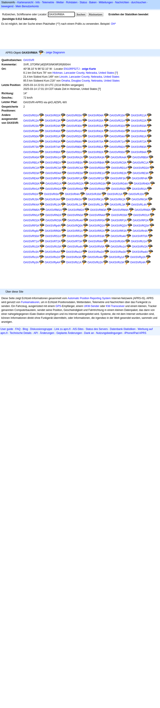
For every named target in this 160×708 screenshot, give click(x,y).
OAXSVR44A (138, 131)
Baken (93, 2)
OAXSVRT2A (53, 241)
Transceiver (117, 306)
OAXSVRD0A (97, 167)
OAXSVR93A (117, 152)
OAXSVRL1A (74, 204)
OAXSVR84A (31, 152)
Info (38, 2)
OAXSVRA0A (31, 157)
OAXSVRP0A (97, 220)
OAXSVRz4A (138, 262)
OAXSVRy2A (138, 257)
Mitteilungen (106, 2)
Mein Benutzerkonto (27, 6)
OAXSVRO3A (53, 220)
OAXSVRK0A (74, 199)
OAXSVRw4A (140, 251)
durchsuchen (138, 2)
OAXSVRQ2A (119, 225)
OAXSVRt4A (95, 241)
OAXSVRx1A (31, 257)
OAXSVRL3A (117, 204)
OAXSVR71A (117, 141)
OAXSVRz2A (95, 262)
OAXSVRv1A (118, 246)
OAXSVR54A (117, 136)
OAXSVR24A (52, 125)
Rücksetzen (95, 14)
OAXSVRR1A (75, 230)
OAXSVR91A (74, 152)
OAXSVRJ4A (52, 199)
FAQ (17, 329)
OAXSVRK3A (139, 199)
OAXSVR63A (52, 141)
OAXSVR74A (52, 146)
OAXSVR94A (138, 152)
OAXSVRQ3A (141, 225)
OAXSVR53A (95, 136)
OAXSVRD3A (31, 173)
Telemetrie (48, 2)
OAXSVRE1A (97, 173)
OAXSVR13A (52, 120)
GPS (58, 306)
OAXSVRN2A (53, 215)
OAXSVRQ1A (97, 225)
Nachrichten (122, 2)
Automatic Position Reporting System (89, 298)
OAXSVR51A (52, 136)
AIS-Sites (78, 329)
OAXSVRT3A (74, 241)
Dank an (89, 333)
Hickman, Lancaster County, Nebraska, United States (83, 72)
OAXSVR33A (138, 125)
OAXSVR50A (31, 136)
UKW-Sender (91, 306)
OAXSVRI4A (72, 194)
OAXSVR (28, 60)
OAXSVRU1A (139, 241)
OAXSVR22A (138, 120)
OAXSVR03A (74, 115)
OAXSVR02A (52, 115)
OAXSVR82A (117, 146)
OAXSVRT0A (140, 236)
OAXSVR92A (95, 152)
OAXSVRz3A (116, 262)
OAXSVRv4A (52, 251)
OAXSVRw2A (96, 251)
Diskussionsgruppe (41, 329)
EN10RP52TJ (72, 68)
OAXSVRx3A (74, 257)
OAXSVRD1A (119, 167)
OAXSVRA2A (75, 157)
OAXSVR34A (31, 131)
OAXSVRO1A (141, 215)
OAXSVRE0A (75, 173)
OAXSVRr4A (140, 230)
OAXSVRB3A (75, 162)
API (36, 333)
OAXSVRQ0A (75, 225)
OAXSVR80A (74, 146)
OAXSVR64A (74, 141)
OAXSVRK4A (31, 204)
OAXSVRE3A (141, 173)
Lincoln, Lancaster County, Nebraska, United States (89, 76)
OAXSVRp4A (53, 225)
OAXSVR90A (52, 152)
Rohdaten (71, 2)
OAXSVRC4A (75, 167)
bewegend (7, 6)
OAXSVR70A (95, 141)
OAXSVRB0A (140, 157)
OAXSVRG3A (98, 183)
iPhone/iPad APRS (135, 333)
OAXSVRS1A (53, 236)
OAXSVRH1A (31, 188)
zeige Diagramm (55, 52)
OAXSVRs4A (118, 236)
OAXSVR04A (95, 115)
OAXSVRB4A (97, 162)
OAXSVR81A (95, 146)
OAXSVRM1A (54, 209)
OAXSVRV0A (96, 246)
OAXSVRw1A (74, 251)
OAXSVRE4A (31, 178)
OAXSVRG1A (53, 183)
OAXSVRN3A (75, 215)
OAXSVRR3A (119, 230)
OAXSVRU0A (117, 241)
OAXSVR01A (31, 115)
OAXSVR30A (74, 125)
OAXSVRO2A (31, 220)
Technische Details (20, 333)
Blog (25, 329)
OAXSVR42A (95, 131)
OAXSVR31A (95, 125)
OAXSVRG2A (76, 183)
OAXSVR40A (52, 131)
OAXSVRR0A (53, 230)
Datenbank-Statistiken (122, 329)
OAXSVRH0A (142, 183)
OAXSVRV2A (140, 246)
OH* (113, 23)
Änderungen (47, 333)
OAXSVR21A (117, 120)
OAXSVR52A (74, 136)
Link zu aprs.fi (62, 329)
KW (108, 306)
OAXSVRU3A (53, 246)
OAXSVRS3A (97, 236)
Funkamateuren (30, 302)
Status (83, 2)
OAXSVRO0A (119, 215)
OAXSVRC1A (140, 162)
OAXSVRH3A (75, 188)
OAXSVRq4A (31, 230)
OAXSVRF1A (74, 178)
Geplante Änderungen (69, 333)
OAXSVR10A (117, 115)
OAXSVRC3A (53, 167)
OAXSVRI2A (30, 194)
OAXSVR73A (31, 146)
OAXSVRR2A (97, 230)
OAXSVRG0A (31, 183)
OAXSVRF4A (140, 178)
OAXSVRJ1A (115, 194)
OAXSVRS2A (75, 236)
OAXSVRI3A (51, 194)
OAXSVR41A (74, 131)
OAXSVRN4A (97, 215)
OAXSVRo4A (75, 220)
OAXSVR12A (31, 120)
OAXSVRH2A (53, 188)
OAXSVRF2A (96, 178)
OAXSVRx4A (95, 257)
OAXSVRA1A (53, 157)
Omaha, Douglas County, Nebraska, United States (90, 80)
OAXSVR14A (74, 120)
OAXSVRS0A (31, 236)
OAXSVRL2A (96, 204)
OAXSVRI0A (118, 188)
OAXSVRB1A (31, 162)
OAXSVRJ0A (93, 194)
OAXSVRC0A (118, 162)
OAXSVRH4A (97, 188)
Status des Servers (97, 329)
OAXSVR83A (138, 146)
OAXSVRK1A (96, 199)
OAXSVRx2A (52, 257)
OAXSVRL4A (139, 204)
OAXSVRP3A (31, 225)
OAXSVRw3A (118, 251)
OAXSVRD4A (53, 173)
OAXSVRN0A (142, 209)
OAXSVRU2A (31, 246)
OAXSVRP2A (141, 220)
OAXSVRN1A (31, 215)
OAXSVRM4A (120, 209)
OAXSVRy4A (52, 262)
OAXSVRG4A (120, 183)
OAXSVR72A (138, 141)
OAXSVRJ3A (31, 199)
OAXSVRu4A (75, 246)
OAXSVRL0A (53, 204)
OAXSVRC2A (31, 167)
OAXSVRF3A (118, 178)
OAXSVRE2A (119, 173)
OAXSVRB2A (53, 162)
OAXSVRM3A (98, 209)
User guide (6, 329)
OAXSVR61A (138, 136)
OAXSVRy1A (116, 257)
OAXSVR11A (138, 115)
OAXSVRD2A (141, 167)
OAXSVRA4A (118, 157)
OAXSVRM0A (31, 209)
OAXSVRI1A (139, 188)
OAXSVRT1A (31, 241)
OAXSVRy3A (31, 262)
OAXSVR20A (95, 120)
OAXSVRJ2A (136, 194)
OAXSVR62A (31, 141)
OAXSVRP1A (119, 220)
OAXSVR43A (117, 131)
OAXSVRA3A (97, 157)
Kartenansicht (25, 2)
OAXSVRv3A (31, 251)
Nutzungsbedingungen (109, 333)
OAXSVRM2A (76, 209)
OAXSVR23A (31, 125)
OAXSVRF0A (53, 178)
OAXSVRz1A (74, 262)
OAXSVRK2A (118, 199)
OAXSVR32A (117, 125)
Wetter (60, 2)
